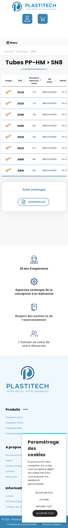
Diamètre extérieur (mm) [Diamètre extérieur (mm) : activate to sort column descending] (34, 80)
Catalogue (22, 51)
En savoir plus (44, 492)
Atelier (9, 460)
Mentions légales (15, 501)
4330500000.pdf (33, 202)
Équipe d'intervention (17, 465)
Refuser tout (44, 506)
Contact (10, 496)
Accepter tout (45, 513)
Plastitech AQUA (14, 417)
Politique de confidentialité (20, 506)
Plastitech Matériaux (16, 433)
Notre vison (12, 476)
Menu (11, 42)
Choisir (44, 499)
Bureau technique (15, 455)
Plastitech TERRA (14, 422)
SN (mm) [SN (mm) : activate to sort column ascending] (49, 80)
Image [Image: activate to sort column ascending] (8, 80)
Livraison (10, 471)
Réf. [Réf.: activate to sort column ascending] (20, 80)
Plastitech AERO (14, 428)
